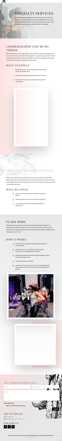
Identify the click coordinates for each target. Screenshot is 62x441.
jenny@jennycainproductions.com (16, 419)
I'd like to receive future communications (14, 405)
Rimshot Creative (30, 437)
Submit (56, 409)
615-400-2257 (9, 416)
